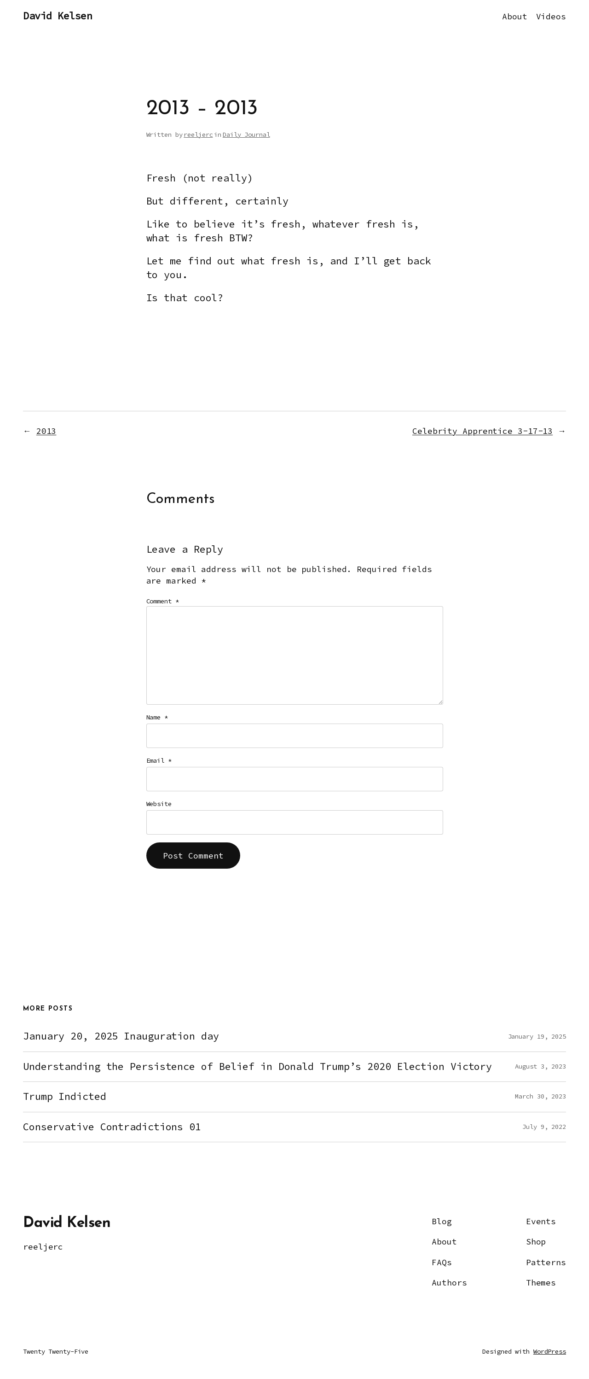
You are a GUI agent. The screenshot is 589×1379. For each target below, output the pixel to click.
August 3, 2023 (540, 1066)
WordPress (549, 1351)
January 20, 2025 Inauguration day (121, 1036)
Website (159, 804)
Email (159, 760)
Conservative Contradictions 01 (112, 1127)
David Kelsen (57, 16)
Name (157, 717)
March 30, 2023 (540, 1096)
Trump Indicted (64, 1096)
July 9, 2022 (544, 1126)
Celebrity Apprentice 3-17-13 (482, 431)
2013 (46, 431)
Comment (162, 601)
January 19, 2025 (537, 1036)
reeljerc (198, 134)
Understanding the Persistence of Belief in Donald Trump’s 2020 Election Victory (257, 1066)
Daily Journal (246, 134)
